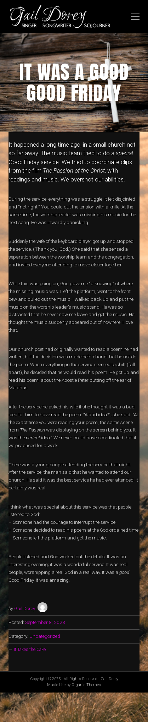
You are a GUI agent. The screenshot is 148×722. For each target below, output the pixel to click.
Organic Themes (86, 685)
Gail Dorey (24, 608)
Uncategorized (44, 636)
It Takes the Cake (30, 649)
